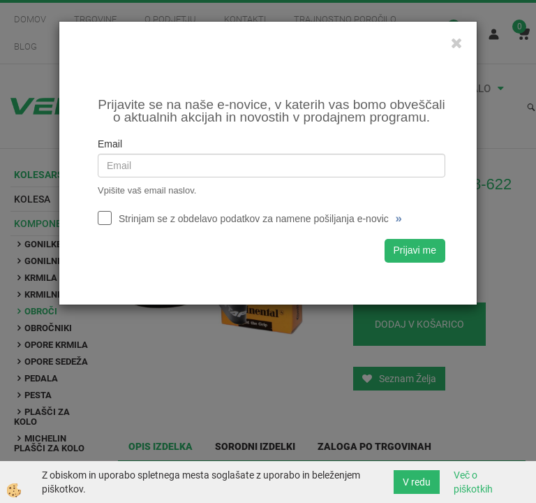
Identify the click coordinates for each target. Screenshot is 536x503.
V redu (417, 482)
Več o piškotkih (473, 482)
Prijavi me (415, 250)
